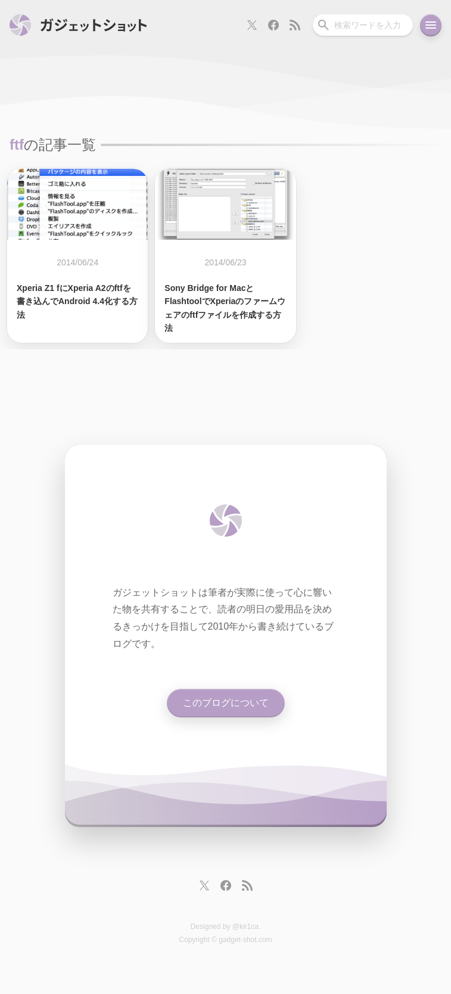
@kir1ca (245, 926)
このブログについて (226, 703)
